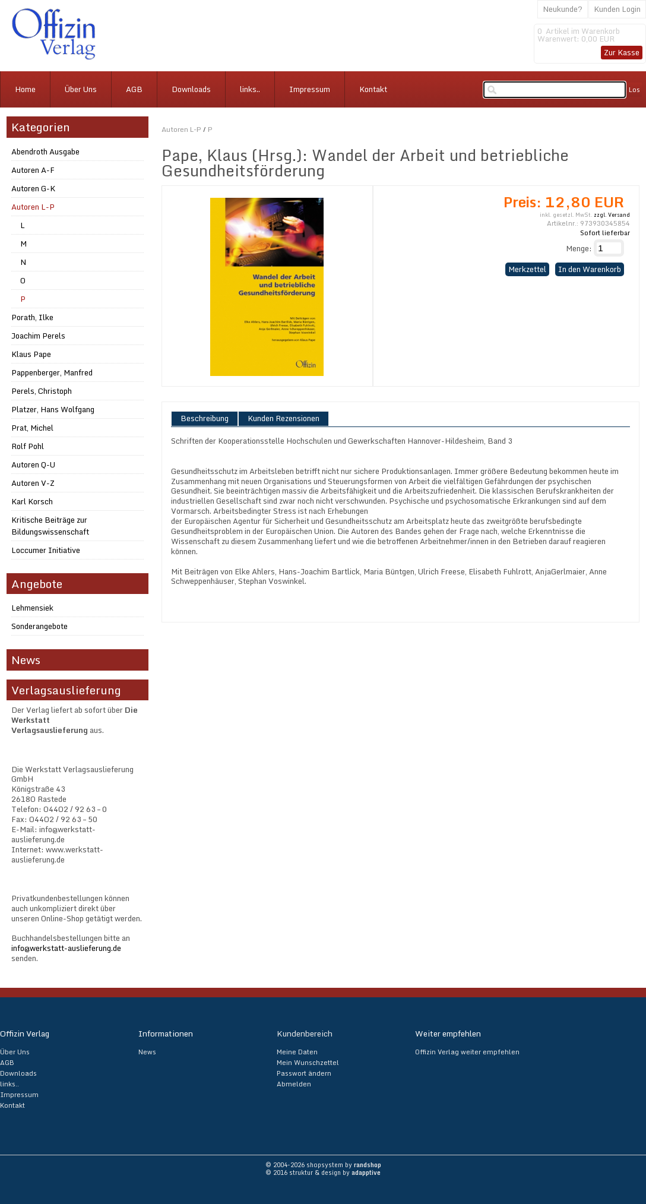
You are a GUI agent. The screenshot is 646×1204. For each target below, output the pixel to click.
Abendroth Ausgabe (45, 151)
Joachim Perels (38, 335)
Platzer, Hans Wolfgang (52, 409)
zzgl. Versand (612, 214)
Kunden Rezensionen (283, 419)
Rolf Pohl (27, 446)
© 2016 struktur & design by (323, 1172)
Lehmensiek (32, 607)
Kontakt (373, 89)
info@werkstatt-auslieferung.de (66, 948)
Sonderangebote (39, 626)
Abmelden (294, 1084)
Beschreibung (204, 419)
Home (25, 89)
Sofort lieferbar (605, 232)
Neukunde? (562, 8)
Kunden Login (617, 8)
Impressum (309, 89)
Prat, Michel (32, 427)
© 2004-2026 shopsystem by (323, 1165)
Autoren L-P (181, 129)
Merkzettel (527, 269)
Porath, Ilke (32, 317)
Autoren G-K (33, 188)
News (147, 1052)
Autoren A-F (33, 169)
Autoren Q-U (33, 464)
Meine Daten (297, 1052)
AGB (134, 89)
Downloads (191, 89)
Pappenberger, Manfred (52, 372)
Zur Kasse (621, 52)
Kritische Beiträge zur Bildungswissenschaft (50, 525)
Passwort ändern (304, 1073)
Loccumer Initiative (45, 550)
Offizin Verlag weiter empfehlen (467, 1052)
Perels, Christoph (41, 390)
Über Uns (81, 89)
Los (634, 89)
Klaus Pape (31, 354)
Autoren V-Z (33, 482)
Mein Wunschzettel (308, 1062)
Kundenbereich (304, 1033)
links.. (250, 89)
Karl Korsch (32, 501)
